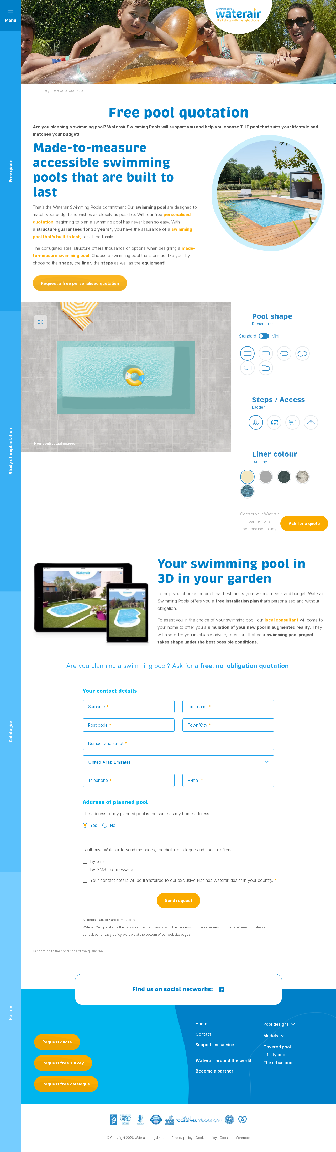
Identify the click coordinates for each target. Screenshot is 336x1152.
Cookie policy (206, 1139)
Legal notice (159, 1139)
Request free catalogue (66, 1083)
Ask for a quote (304, 524)
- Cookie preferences (234, 1139)
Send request (178, 901)
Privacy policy (182, 1139)
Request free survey (63, 1062)
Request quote (57, 1041)
